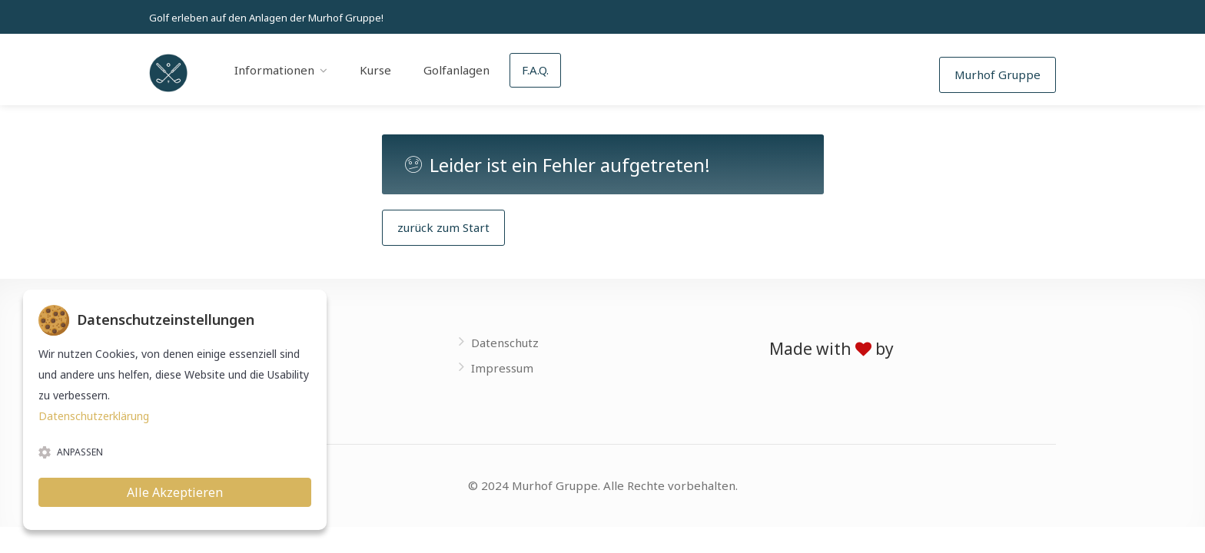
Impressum (502, 368)
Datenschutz (505, 342)
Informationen (274, 70)
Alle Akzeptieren (175, 492)
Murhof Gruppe (997, 74)
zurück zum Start (443, 227)
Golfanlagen (456, 70)
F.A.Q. (535, 70)
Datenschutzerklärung (93, 416)
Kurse (375, 70)
